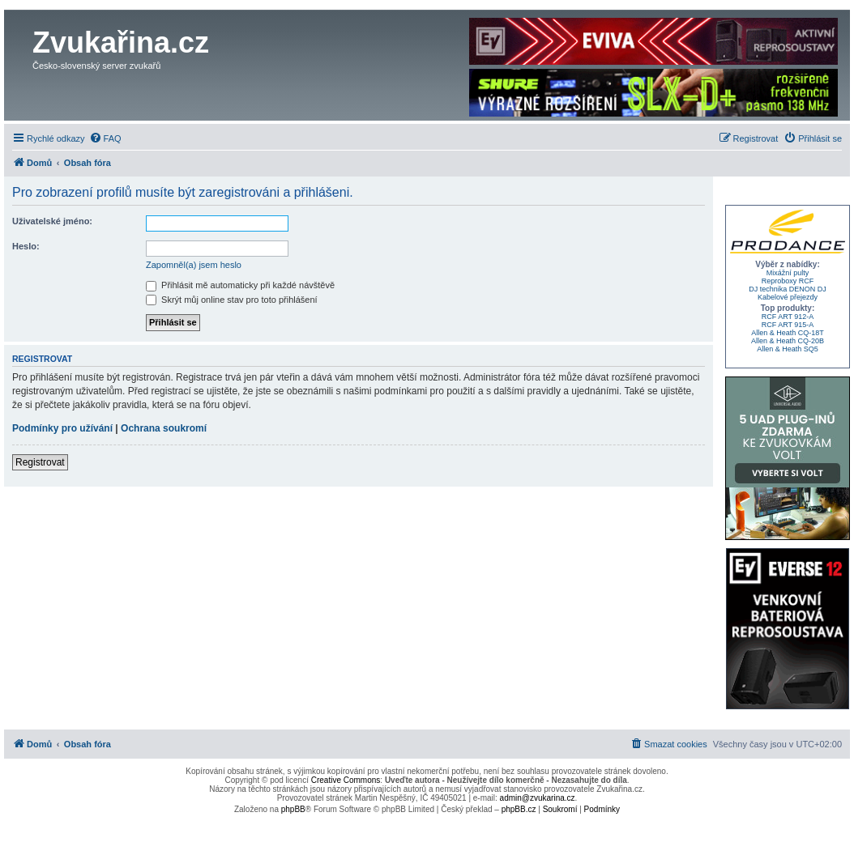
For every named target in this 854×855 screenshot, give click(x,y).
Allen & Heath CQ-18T (787, 333)
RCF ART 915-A (788, 325)
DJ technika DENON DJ (787, 289)
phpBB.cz (519, 809)
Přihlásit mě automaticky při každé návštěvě (240, 285)
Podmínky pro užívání (62, 428)
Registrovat (40, 462)
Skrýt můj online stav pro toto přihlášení (232, 299)
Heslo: (26, 246)
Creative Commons (346, 780)
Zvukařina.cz (120, 42)
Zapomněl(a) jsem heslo (193, 265)
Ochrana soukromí (164, 428)
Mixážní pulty (787, 273)
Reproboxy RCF (788, 281)
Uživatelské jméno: (52, 221)
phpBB (293, 809)
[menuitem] (105, 138)
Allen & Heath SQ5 (787, 349)
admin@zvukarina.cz (537, 797)
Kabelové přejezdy (788, 297)
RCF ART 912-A (788, 317)
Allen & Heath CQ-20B (787, 341)
